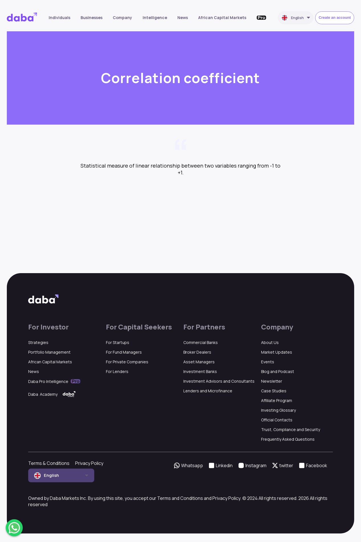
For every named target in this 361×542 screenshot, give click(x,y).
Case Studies (273, 390)
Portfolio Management (49, 352)
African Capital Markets (222, 17)
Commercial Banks (200, 342)
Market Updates (276, 352)
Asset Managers (199, 361)
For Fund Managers (124, 352)
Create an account (335, 17)
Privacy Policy (89, 463)
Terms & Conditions (48, 463)
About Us (270, 342)
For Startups (117, 342)
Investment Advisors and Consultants (219, 381)
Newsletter (271, 381)
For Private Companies (127, 361)
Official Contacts (276, 420)
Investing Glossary (278, 410)
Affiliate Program (276, 400)
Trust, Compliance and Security (290, 429)
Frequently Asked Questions (288, 439)
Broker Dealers (197, 352)
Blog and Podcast (277, 371)
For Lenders (117, 371)
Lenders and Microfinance (207, 390)
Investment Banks (200, 371)
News (182, 17)
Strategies (38, 342)
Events (267, 361)
